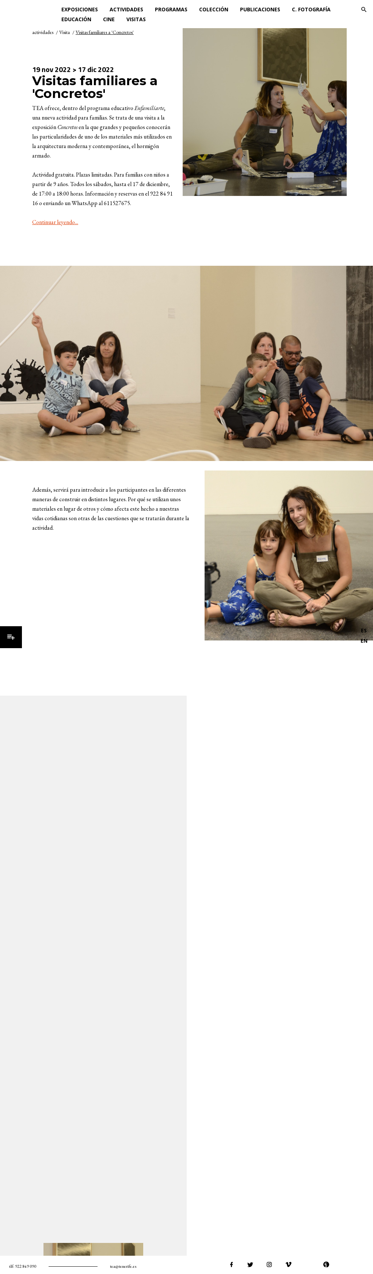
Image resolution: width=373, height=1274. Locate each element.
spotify (345, 1264)
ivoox (326, 1264)
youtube (307, 1264)
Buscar (363, 9)
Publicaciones (260, 9)
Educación (76, 19)
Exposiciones (79, 9)
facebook (231, 1264)
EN (364, 640)
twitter (250, 1264)
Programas (171, 9)
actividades (42, 32)
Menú (11, 637)
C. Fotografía (311, 9)
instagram (269, 1264)
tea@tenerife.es (123, 1266)
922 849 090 (25, 1266)
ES (364, 630)
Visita (64, 32)
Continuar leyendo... (55, 222)
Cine (109, 19)
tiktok (364, 1264)
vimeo (288, 1264)
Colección (213, 9)
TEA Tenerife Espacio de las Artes (32, 9)
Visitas (136, 19)
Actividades (126, 9)
